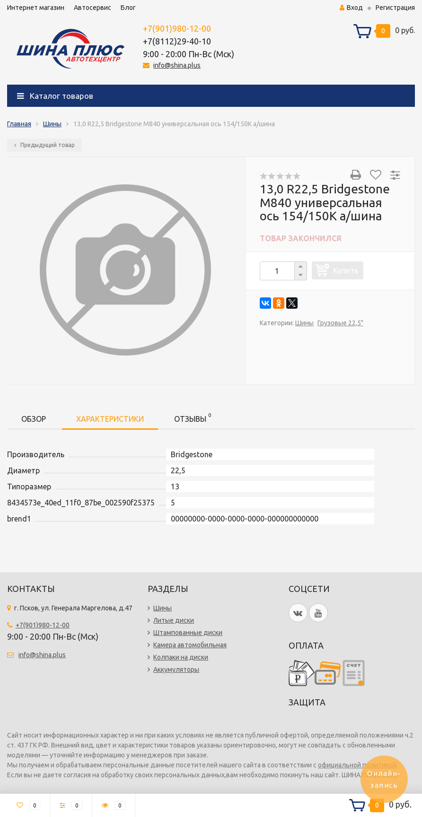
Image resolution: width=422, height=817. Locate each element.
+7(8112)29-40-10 (177, 41)
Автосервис (92, 7)
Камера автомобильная (190, 645)
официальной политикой (357, 765)
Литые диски (173, 620)
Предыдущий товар (44, 145)
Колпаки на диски (180, 657)
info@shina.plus (177, 65)
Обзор (33, 419)
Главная (19, 124)
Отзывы (192, 417)
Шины (52, 124)
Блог (128, 7)
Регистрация (395, 7)
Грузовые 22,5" (340, 323)
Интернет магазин (35, 7)
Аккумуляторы (176, 669)
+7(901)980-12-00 (177, 28)
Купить (346, 270)
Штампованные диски (187, 632)
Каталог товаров (55, 95)
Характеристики (110, 419)
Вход (351, 7)
